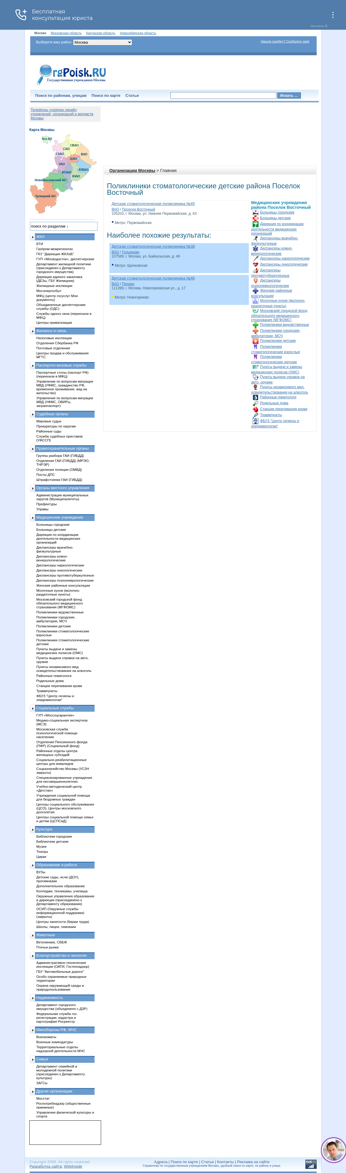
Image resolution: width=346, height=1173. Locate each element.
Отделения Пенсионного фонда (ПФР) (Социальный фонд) (61, 744)
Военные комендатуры (54, 1042)
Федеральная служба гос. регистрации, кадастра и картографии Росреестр (57, 1017)
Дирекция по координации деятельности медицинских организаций (277, 229)
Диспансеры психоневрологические (65, 580)
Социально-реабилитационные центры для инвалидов (61, 761)
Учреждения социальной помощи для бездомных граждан (63, 797)
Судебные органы (52, 414)
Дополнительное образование (60, 886)
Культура (44, 829)
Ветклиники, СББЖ (51, 942)
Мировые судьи (48, 421)
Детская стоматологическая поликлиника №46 (153, 278)
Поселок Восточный (138, 209)
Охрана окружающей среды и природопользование (60, 987)
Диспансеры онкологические (284, 264)
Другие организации (54, 1091)
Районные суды (49, 431)
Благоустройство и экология (61, 955)
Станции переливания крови (283, 409)
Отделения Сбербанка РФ (57, 343)
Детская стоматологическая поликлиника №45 (153, 203)
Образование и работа (56, 865)
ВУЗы (40, 872)
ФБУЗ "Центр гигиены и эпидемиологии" (55, 698)
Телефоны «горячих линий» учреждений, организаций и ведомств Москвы (62, 114)
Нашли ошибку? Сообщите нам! (285, 41)
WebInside (73, 1166)
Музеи (41, 846)
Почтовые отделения (53, 348)
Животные (45, 935)
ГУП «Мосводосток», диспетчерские (65, 259)
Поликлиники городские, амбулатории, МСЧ (56, 619)
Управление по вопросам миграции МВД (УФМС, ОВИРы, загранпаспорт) (64, 402)
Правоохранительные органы (62, 448)
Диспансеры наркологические (285, 258)
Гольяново (130, 252)
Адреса (161, 1162)
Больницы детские (275, 218)
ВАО (115, 209)
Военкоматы (46, 1037)
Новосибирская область (138, 33)
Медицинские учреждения (59, 517)
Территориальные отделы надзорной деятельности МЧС (60, 1049)
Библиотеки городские (54, 836)
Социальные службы (55, 708)
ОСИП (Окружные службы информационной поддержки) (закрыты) (60, 912)
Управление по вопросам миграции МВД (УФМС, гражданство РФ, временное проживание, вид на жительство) (64, 387)
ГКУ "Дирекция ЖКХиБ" (55, 254)
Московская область (66, 33)
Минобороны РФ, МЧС (56, 1029)
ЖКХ (40, 236)
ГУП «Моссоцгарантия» (55, 715)
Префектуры (46, 504)
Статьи (132, 95)
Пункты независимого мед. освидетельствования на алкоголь (64, 668)
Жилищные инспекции (54, 286)
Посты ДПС (45, 474)
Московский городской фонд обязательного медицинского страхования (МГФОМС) (279, 315)
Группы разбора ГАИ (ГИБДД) (60, 455)
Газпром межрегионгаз (54, 249)
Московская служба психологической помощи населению (56, 733)
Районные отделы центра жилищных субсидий (56, 753)
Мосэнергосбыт (49, 291)
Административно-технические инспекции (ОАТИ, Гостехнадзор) (63, 964)
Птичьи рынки (47, 947)
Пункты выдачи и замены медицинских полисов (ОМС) (59, 651)
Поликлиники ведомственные (284, 325)
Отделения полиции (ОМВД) (59, 469)
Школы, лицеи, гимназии (56, 927)
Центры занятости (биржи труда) (62, 921)
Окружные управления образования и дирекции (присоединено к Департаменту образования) (65, 900)
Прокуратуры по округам (56, 426)
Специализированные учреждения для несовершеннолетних (64, 779)
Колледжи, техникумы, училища (62, 891)
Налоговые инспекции (54, 338)
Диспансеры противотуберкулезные (65, 575)
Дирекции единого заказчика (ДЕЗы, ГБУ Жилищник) (59, 278)
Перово (128, 284)
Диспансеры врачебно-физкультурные (55, 549)
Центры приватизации (54, 322)
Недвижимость (49, 997)
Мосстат (43, 1098)
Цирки (41, 856)
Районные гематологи (278, 397)
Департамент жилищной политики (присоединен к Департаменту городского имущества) (63, 268)
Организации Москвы (132, 170)
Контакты (225, 1162)
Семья (42, 1059)
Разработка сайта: (46, 1166)
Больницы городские (277, 212)
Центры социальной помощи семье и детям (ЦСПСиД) (65, 819)
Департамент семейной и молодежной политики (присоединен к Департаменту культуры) (60, 1072)
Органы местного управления (62, 488)
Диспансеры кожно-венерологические (52, 558)
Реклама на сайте (253, 1162)
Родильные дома (274, 403)
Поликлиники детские (278, 341)
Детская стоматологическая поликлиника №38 (153, 246)
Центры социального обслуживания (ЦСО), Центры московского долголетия (65, 808)
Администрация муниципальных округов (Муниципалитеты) (62, 497)
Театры (42, 851)
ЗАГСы (42, 1083)
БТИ (39, 244)
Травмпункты (271, 415)
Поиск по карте (106, 95)
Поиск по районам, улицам (61, 95)
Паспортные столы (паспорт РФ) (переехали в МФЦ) (62, 374)
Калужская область (100, 33)
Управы (42, 509)
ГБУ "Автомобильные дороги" (60, 971)
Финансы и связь (51, 331)
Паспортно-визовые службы (61, 365)
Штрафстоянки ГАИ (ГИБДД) (59, 479)
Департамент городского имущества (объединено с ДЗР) (61, 1007)
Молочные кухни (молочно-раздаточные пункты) (58, 592)
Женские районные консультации (63, 585)
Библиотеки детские (52, 841)
